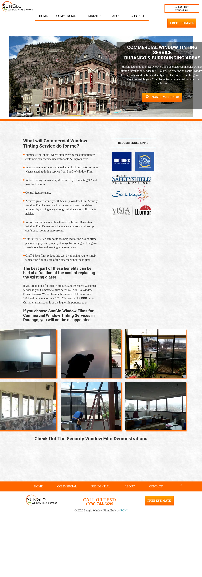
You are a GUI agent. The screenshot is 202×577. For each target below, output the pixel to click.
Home (43, 16)
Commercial (66, 16)
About (117, 16)
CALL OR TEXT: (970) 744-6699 (182, 8)
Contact (137, 16)
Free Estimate (182, 23)
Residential (94, 16)
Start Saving (162, 97)
